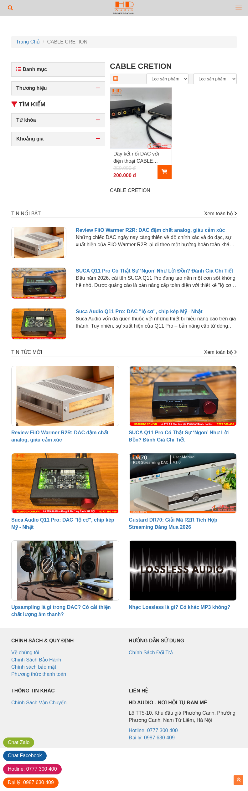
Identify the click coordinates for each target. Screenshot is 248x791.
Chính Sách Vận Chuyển (38, 702)
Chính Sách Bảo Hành (36, 659)
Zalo (18, 742)
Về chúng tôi (25, 652)
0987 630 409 (31, 782)
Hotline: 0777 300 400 (153, 730)
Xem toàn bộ (220, 213)
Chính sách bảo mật (33, 667)
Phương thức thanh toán (38, 674)
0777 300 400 (32, 769)
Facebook (25, 755)
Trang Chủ (28, 41)
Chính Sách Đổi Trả (151, 652)
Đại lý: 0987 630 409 (152, 737)
